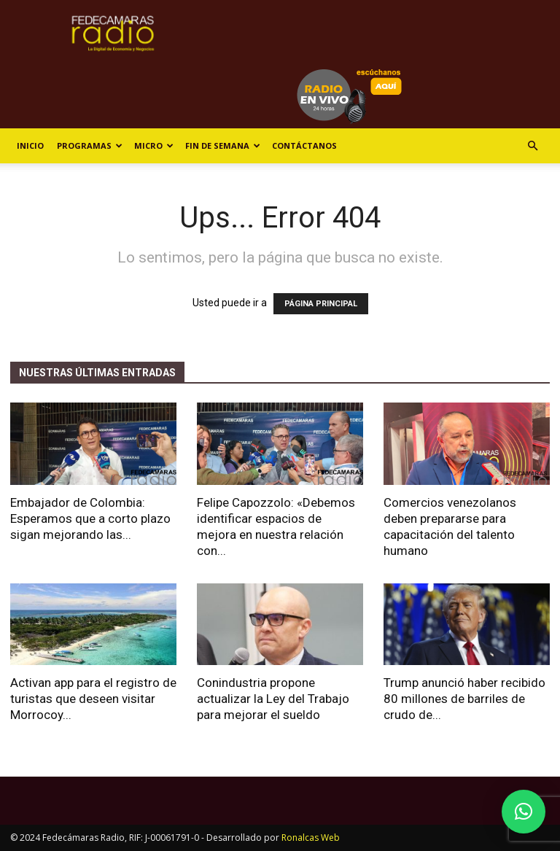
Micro (154, 145)
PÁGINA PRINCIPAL (320, 303)
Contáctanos (304, 145)
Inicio (30, 145)
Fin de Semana (222, 145)
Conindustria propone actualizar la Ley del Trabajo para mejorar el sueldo (273, 698)
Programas (89, 145)
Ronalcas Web (310, 837)
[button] (532, 146)
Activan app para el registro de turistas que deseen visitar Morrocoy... (93, 698)
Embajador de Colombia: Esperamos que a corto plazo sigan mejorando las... (90, 518)
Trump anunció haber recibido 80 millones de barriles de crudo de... (464, 698)
